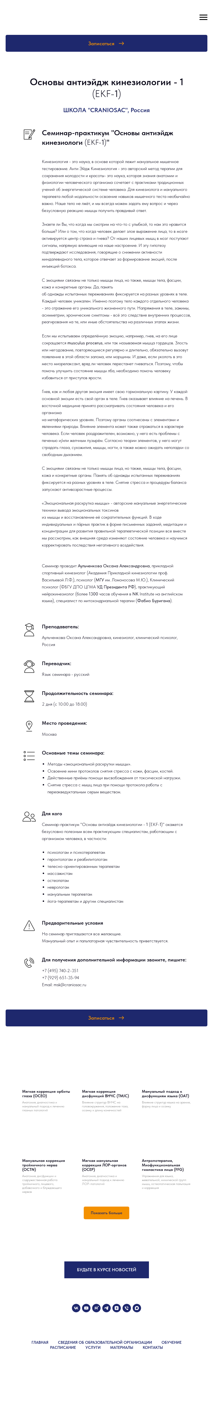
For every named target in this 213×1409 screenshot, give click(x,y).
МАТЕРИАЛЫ (121, 1347)
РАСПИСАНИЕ (63, 1347)
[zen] (116, 1308)
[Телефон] (127, 1308)
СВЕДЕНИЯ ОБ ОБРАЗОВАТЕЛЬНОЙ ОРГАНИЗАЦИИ (105, 1342)
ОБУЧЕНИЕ (172, 1342)
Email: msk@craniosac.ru (64, 984)
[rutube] (96, 1308)
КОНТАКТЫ (153, 1347)
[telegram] (106, 1308)
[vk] (76, 1308)
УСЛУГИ (93, 1347)
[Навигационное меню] (203, 17)
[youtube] (86, 1308)
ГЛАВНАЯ (39, 1342)
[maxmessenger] (137, 1308)
